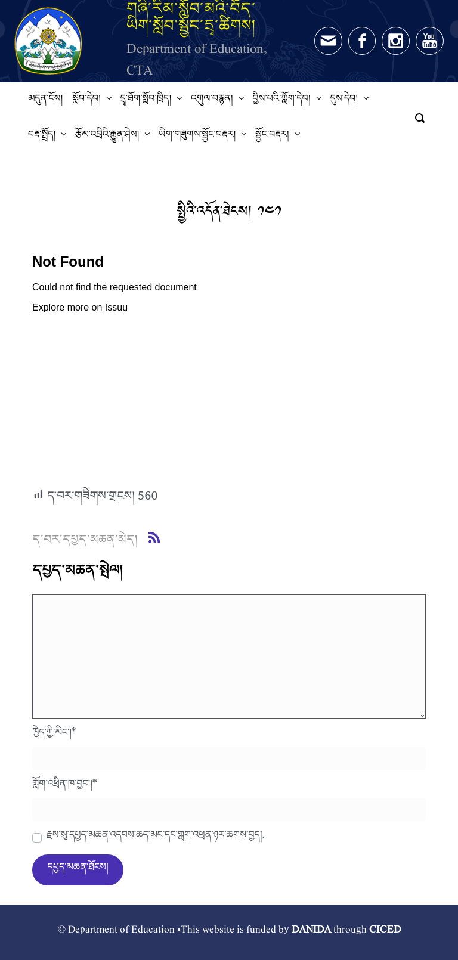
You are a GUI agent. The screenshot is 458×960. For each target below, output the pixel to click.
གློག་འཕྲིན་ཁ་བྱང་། (64, 786)
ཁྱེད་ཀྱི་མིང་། (54, 735)
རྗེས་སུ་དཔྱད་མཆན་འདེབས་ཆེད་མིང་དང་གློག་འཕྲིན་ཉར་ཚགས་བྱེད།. (155, 838)
